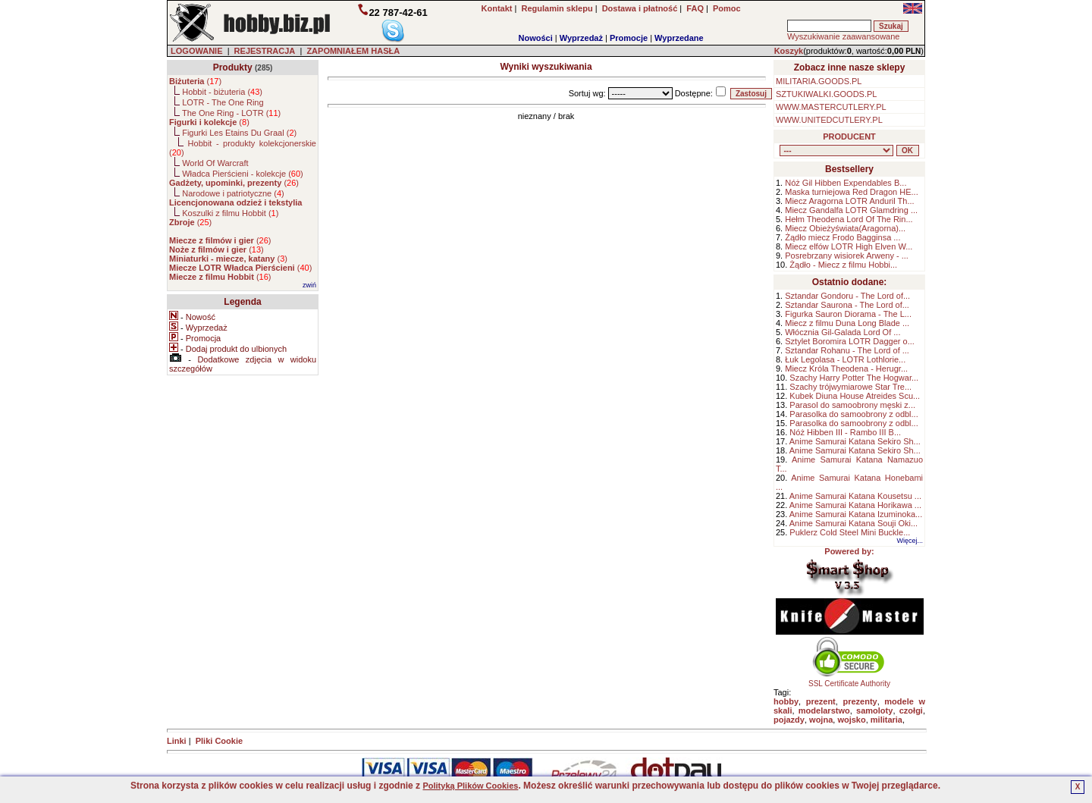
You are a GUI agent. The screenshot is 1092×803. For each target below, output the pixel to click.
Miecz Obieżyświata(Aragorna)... (845, 228)
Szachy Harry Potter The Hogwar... (853, 377)
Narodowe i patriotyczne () (233, 193)
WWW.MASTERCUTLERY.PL (831, 106)
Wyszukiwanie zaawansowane (843, 36)
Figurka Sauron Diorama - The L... (848, 313)
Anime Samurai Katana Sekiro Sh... (855, 441)
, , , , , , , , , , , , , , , (836, 150)
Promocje (629, 37)
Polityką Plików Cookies (470, 785)
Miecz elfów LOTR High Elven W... (848, 246)
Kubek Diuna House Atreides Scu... (854, 395)
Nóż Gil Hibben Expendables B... (845, 182)
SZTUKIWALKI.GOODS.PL (826, 94)
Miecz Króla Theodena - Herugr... (846, 368)
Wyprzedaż (581, 37)
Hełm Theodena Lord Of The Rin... (848, 219)
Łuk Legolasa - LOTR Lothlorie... (845, 359)
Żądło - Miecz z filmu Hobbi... (843, 264)
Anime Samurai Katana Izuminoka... (855, 514)
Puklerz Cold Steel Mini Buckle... (849, 532)
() (195, 81)
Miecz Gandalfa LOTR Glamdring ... (851, 210)
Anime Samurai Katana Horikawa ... (855, 505)
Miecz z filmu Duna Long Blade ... (847, 323)
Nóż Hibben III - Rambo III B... (845, 432)
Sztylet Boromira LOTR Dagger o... (850, 341)
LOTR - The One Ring (222, 102)
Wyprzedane (679, 37)
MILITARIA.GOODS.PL (819, 81)
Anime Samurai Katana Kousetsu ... (855, 495)
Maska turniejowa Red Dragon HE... (851, 191)
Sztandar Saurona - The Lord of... (847, 304)
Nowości (536, 37)
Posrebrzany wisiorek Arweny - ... (846, 255)
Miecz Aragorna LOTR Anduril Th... (849, 200)
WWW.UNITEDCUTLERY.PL (829, 119)
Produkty (233, 67)
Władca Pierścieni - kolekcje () (242, 173)
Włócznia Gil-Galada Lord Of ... (842, 332)
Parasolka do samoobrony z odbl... (853, 414)
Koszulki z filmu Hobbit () (230, 213)
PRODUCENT (849, 136)
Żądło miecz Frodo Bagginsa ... (842, 237)
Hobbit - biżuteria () (222, 91)
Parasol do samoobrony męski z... (852, 404)
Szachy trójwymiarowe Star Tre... (850, 386)
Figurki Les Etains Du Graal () (239, 132)
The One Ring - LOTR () (231, 113)
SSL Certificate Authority (850, 680)
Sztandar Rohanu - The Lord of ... (847, 350)
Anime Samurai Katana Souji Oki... (853, 523)
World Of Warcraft (215, 163)
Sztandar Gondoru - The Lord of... (847, 295)
